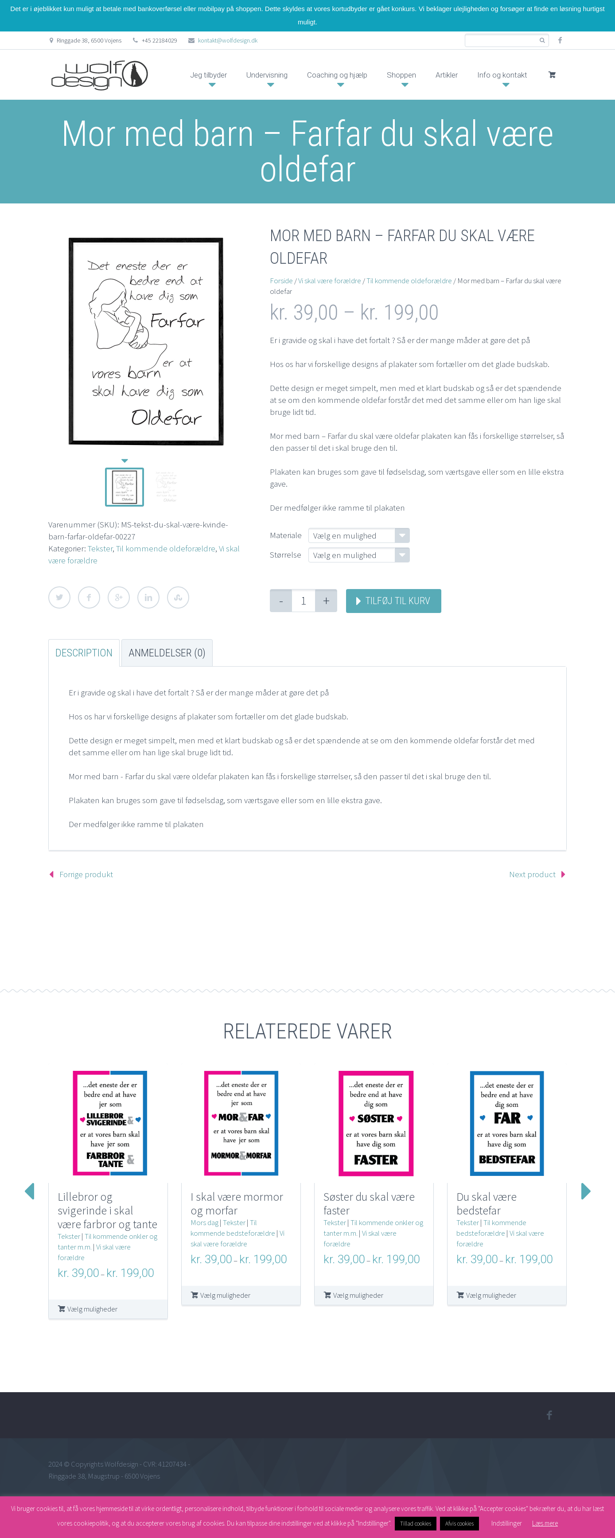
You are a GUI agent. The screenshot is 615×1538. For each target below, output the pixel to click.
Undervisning (267, 74)
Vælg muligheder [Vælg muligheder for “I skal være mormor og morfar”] (225, 1295)
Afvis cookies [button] (459, 1523)
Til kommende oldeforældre (165, 548)
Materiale (286, 535)
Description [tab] (84, 653)
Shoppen (401, 74)
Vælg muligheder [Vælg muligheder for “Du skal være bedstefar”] (491, 1295)
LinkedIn (148, 597)
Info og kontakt (502, 74)
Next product (532, 874)
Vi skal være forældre (329, 280)
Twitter (59, 597)
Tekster (100, 548)
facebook (560, 40)
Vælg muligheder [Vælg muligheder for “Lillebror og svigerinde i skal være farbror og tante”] (92, 1309)
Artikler (447, 74)
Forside (281, 280)
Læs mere (545, 1523)
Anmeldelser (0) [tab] (167, 653)
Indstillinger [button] (506, 1523)
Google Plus (119, 597)
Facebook (89, 597)
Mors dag (204, 1222)
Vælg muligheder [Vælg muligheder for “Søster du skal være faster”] (358, 1295)
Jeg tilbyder (208, 74)
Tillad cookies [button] (415, 1523)
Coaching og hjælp (337, 74)
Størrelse (285, 554)
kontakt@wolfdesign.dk (227, 40)
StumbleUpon (178, 597)
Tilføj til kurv (398, 600)
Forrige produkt (86, 874)
